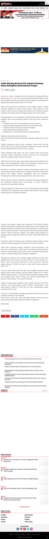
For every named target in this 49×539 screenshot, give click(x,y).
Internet (27, 519)
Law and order (26, 8)
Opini (37, 8)
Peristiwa (42, 8)
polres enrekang (6, 80)
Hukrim (5, 8)
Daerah (16, 8)
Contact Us (17, 534)
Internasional (29, 515)
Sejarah (3, 522)
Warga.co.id (28, 534)
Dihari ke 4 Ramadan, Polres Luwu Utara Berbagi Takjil (20, 488)
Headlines (10, 8)
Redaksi (23, 534)
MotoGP (3, 519)
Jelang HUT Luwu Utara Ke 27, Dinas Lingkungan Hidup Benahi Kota (20, 460)
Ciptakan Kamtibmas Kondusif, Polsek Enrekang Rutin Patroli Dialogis (20, 470)
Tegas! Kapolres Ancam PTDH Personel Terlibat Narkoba (20, 479)
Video (20, 8)
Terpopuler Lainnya (24, 506)
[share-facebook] (15, 316)
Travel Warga (28, 522)
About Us (11, 534)
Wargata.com (5, 96)
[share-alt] (5, 316)
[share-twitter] (24, 316)
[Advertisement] (24, 208)
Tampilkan (44, 390)
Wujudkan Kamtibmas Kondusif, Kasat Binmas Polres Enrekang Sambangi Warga (19, 499)
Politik (33, 8)
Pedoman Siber (36, 534)
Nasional (3, 515)
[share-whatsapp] (34, 316)
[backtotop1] (47, 537)
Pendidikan (4, 517)
